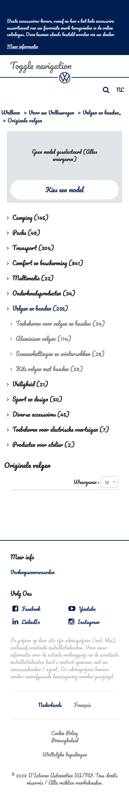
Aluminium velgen (40, 338)
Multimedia (30, 278)
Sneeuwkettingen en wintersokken (57, 353)
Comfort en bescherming (45, 263)
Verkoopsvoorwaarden (32, 572)
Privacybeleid (64, 740)
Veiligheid (27, 384)
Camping (28, 217)
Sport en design (34, 399)
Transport (30, 248)
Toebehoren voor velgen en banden (57, 323)
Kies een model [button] (64, 189)
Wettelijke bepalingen (64, 754)
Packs (23, 232)
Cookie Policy (64, 733)
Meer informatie (22, 46)
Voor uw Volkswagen (51, 112)
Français (82, 705)
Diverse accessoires (38, 414)
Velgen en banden (101, 112)
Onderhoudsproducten (41, 293)
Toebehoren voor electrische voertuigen (58, 429)
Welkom (10, 112)
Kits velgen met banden (46, 369)
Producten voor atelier (41, 444)
